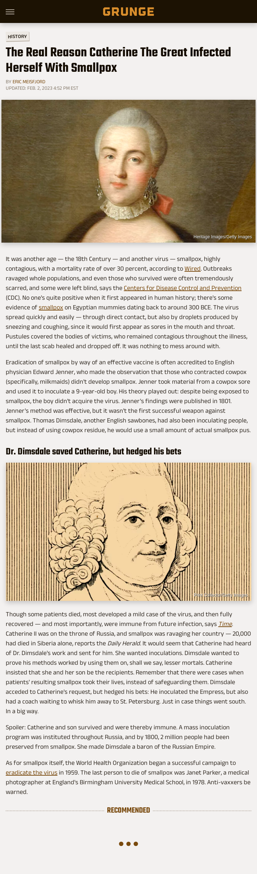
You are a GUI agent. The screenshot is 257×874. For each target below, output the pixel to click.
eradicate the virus (31, 772)
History (17, 36)
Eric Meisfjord (29, 81)
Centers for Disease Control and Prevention (183, 287)
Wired (192, 268)
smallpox (51, 307)
